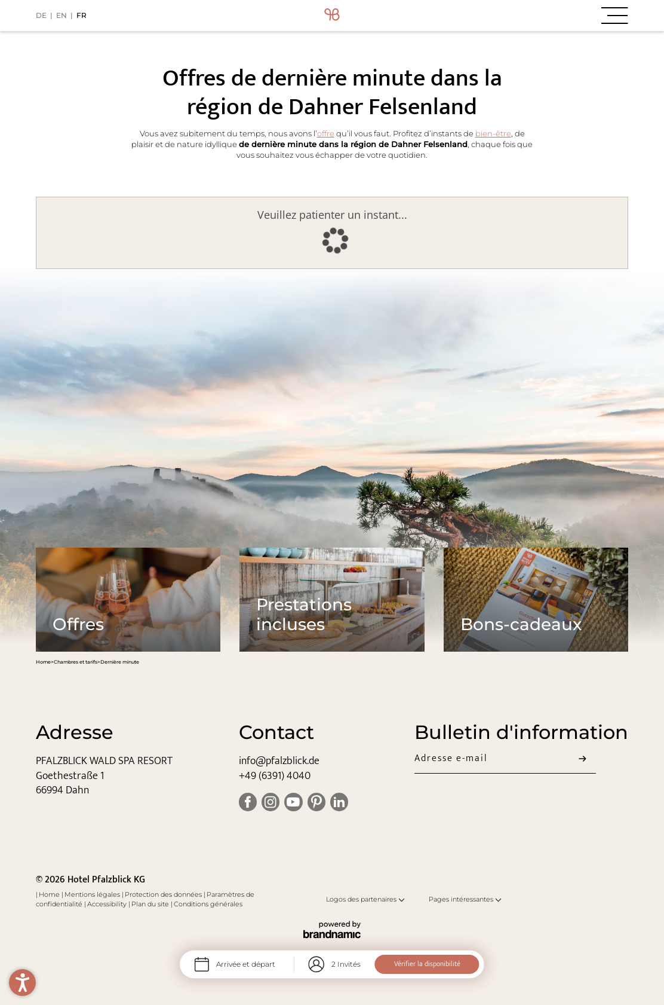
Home (43, 662)
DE (41, 15)
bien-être (493, 133)
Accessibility (107, 904)
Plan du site (151, 904)
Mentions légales (93, 894)
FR (81, 15)
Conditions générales (208, 904)
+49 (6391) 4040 (275, 775)
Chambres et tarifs (75, 662)
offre (325, 133)
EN (61, 15)
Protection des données (164, 894)
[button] (529, 16)
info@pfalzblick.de (279, 760)
